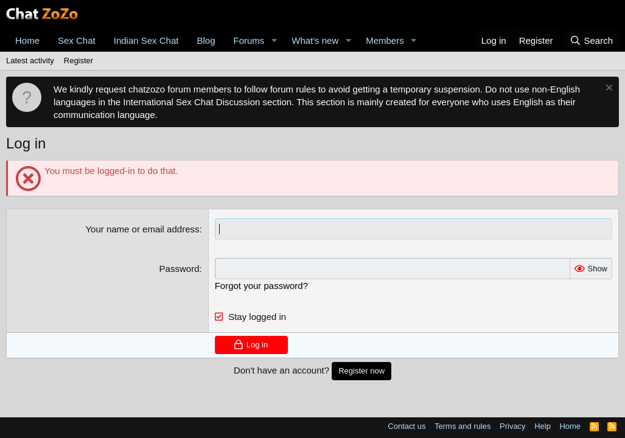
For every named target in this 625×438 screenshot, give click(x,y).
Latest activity (30, 60)
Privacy (513, 426)
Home (27, 40)
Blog (206, 40)
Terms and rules (463, 426)
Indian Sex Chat (146, 40)
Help (542, 426)
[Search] (591, 40)
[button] (273, 40)
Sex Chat (77, 40)
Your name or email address (142, 229)
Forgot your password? (261, 285)
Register (78, 60)
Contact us (406, 426)
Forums (249, 40)
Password (179, 268)
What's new (315, 40)
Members (385, 40)
